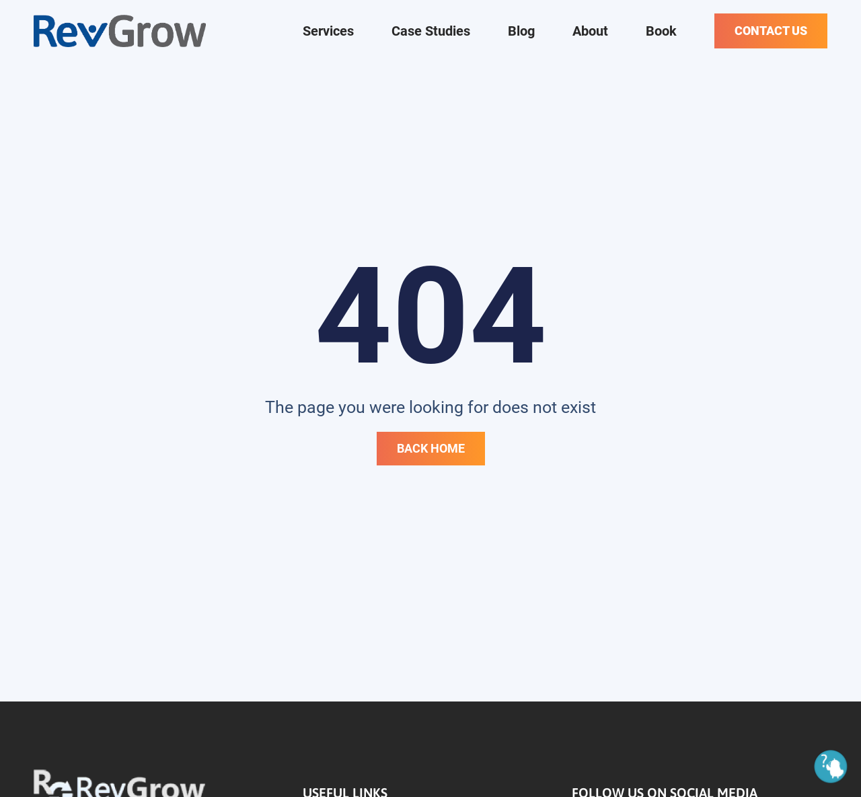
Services (328, 31)
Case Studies (430, 31)
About (590, 31)
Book (661, 31)
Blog (521, 31)
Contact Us (771, 31)
